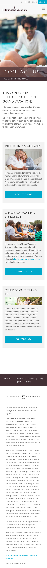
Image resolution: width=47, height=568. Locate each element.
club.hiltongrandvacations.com (26, 259)
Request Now (23, 194)
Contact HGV (23, 339)
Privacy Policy (10, 555)
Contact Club (23, 271)
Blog (34, 2)
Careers (31, 379)
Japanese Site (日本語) (23, 382)
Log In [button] (42, 2)
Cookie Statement (22, 555)
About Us (7, 379)
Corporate (19, 379)
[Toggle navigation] (43, 9)
